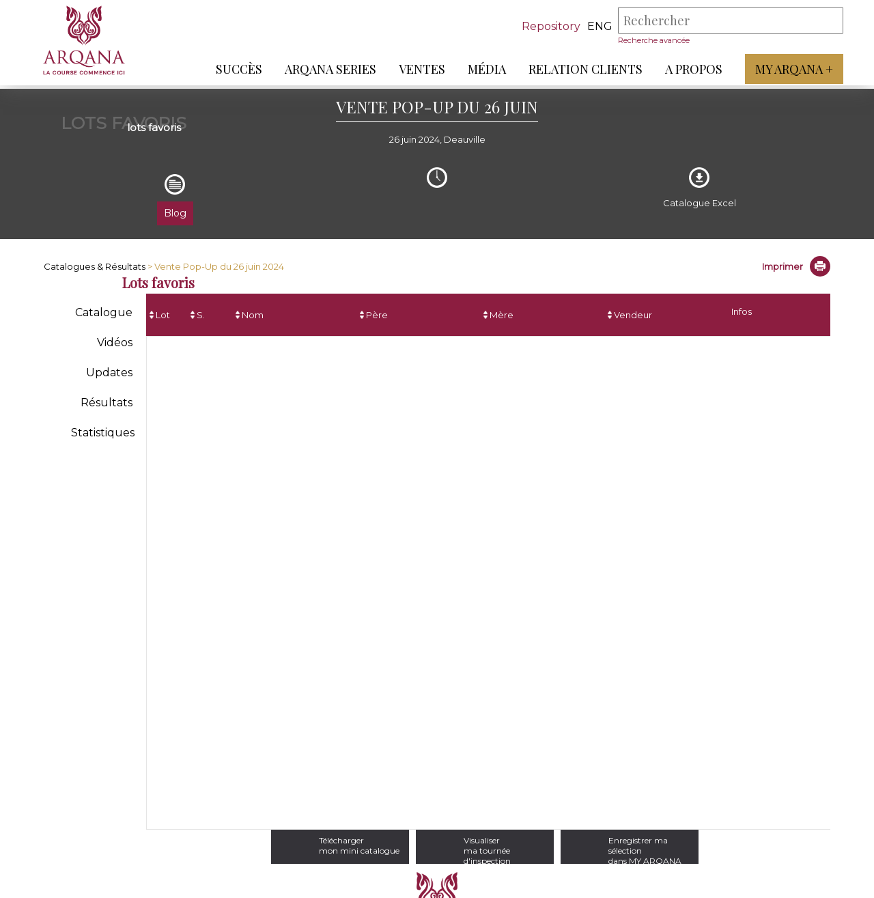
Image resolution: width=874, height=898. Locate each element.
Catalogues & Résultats (94, 266)
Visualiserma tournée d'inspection (498, 845)
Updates (109, 372)
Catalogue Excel (699, 202)
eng (596, 26)
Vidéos (114, 342)
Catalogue (103, 312)
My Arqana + (791, 69)
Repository (547, 26)
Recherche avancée (650, 40)
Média (483, 69)
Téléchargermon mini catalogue (320, 845)
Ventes (418, 69)
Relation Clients (582, 69)
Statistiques (103, 432)
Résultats (106, 402)
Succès (235, 69)
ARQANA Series (327, 69)
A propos (690, 69)
